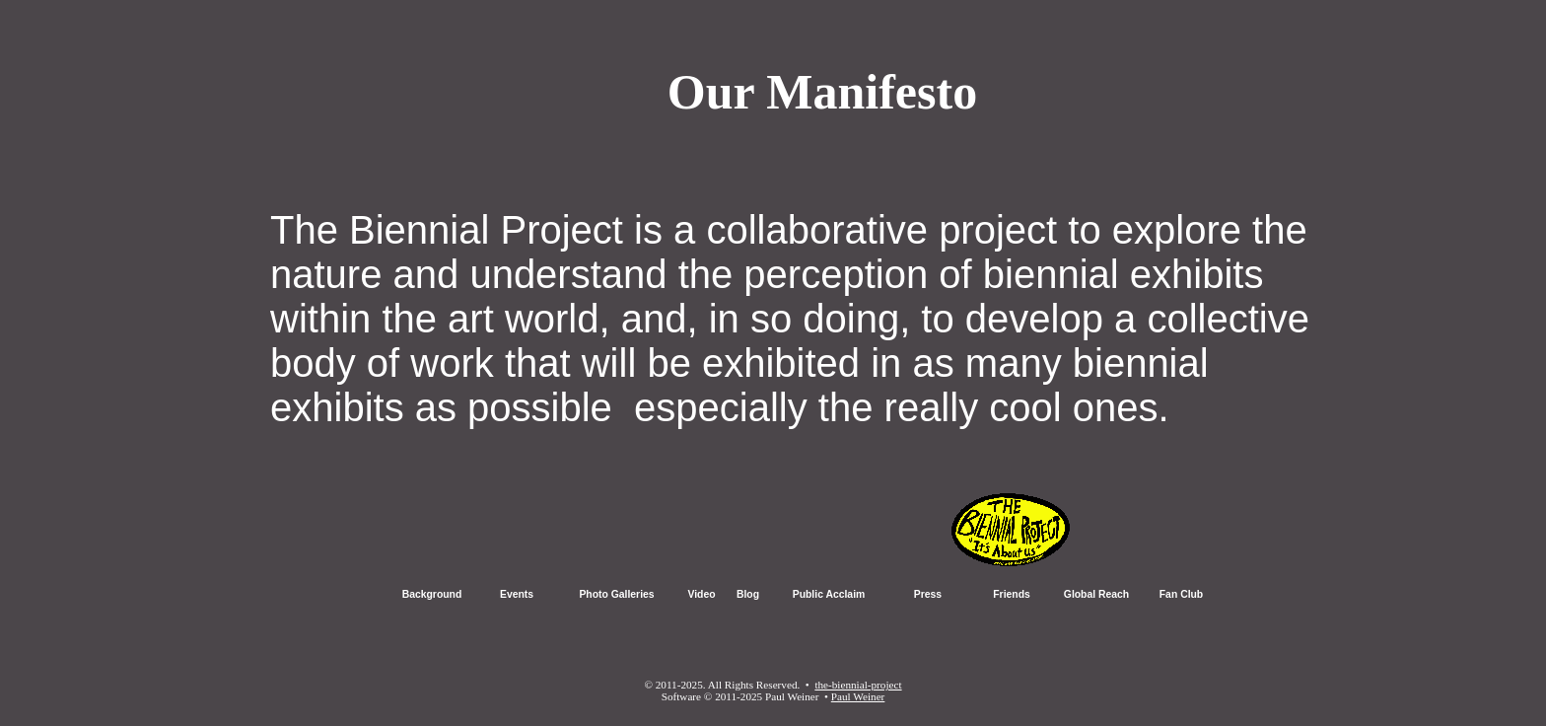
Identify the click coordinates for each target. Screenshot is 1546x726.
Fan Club (1181, 594)
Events (516, 594)
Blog (748, 594)
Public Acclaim (829, 594)
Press (928, 594)
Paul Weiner (858, 696)
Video (701, 594)
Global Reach (1096, 594)
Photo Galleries (616, 594)
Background (432, 594)
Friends (1011, 594)
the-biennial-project (857, 684)
